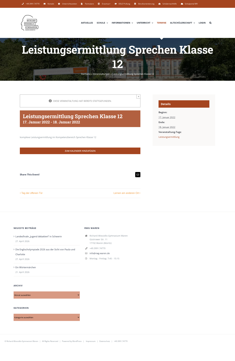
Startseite (86, 73)
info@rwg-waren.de (100, 253)
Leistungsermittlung (169, 136)
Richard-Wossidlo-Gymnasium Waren (22, 341)
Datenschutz (104, 341)
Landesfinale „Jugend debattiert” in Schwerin (38, 236)
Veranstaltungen (101, 73)
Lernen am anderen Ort (126, 193)
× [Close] (138, 96)
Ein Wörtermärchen (25, 267)
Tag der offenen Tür (32, 193)
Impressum (91, 341)
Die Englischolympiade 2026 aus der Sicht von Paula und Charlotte (45, 252)
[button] (210, 23)
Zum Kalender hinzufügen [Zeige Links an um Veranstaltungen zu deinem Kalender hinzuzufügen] (80, 151)
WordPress (77, 341)
